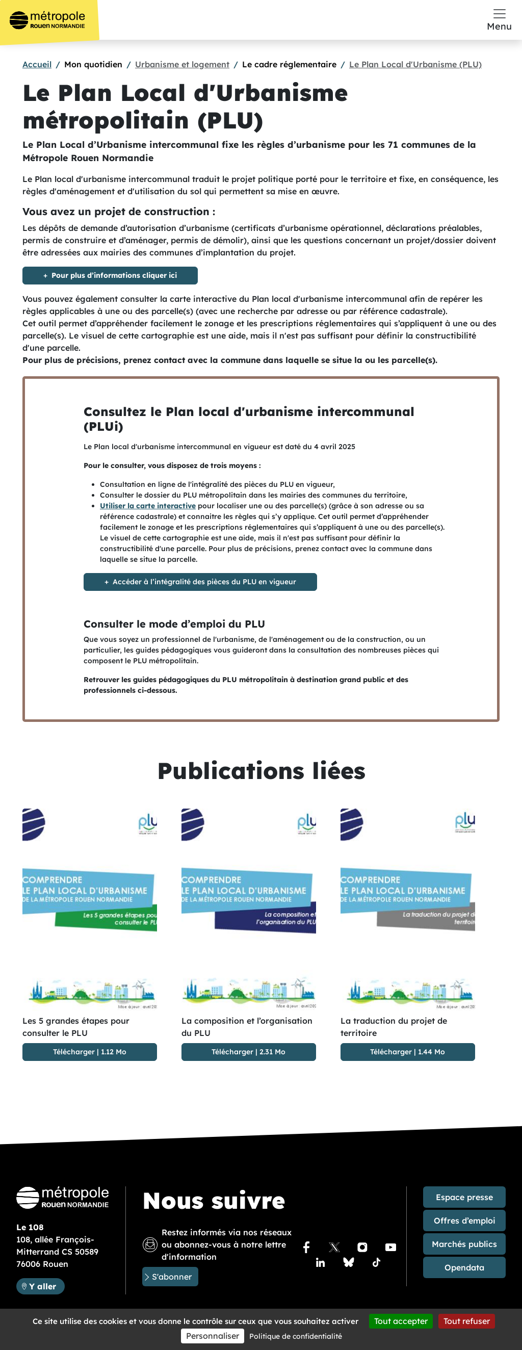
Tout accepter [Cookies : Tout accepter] (401, 1321)
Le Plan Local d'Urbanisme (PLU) (415, 64)
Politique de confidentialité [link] (295, 1336)
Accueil (36, 64)
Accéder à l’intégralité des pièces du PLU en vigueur (204, 581)
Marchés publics (464, 1244)
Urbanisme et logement (182, 64)
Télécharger (74, 1051)
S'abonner (172, 1276)
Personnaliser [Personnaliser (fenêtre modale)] (212, 1336)
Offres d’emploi (464, 1220)
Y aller (47, 1285)
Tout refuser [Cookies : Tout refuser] (466, 1321)
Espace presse (464, 1197)
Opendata (464, 1267)
